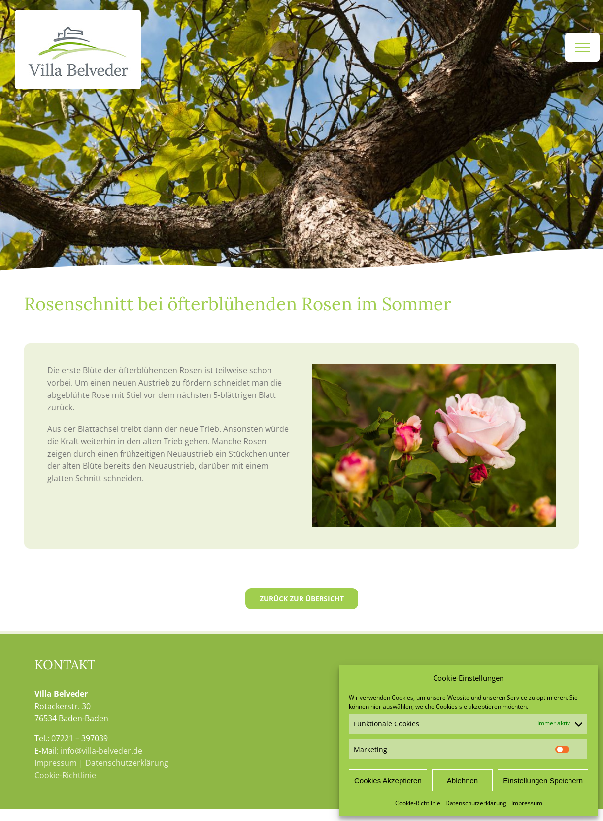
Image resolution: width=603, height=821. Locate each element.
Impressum (526, 803)
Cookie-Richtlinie (417, 803)
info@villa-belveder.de (101, 750)
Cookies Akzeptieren (388, 780)
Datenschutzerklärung (475, 803)
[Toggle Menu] (582, 47)
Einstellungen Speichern (543, 780)
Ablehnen (462, 780)
